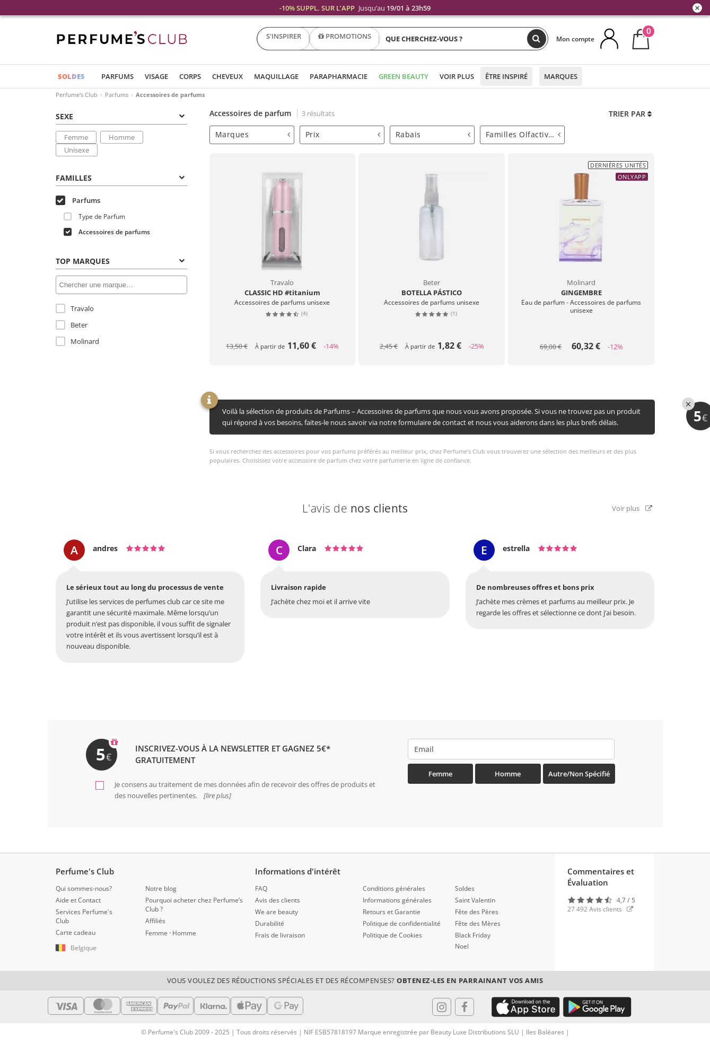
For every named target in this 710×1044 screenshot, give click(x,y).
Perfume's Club (77, 95)
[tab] (251, 135)
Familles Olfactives (523, 134)
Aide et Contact (78, 900)
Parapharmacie (338, 76)
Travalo (75, 308)
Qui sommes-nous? (84, 888)
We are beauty (276, 911)
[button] (92, 948)
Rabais (433, 134)
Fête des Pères (476, 911)
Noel (462, 946)
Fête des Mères (478, 923)
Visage (156, 76)
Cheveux (227, 76)
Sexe (120, 116)
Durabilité (269, 923)
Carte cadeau (75, 932)
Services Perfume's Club (84, 916)
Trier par (630, 114)
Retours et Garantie (391, 911)
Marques (560, 76)
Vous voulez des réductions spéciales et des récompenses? (355, 980)
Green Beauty (403, 76)
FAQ (261, 888)
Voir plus (457, 76)
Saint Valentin (475, 900)
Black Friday (472, 935)
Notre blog (161, 888)
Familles (120, 178)
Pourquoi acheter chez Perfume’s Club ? (194, 905)
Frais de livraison (280, 935)
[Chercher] (536, 38)
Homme (122, 137)
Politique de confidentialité (402, 923)
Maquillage (276, 76)
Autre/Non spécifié (579, 773)
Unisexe (76, 150)
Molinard (77, 341)
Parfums (117, 76)
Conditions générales (394, 888)
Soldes (465, 888)
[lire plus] (216, 795)
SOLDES (71, 76)
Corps (190, 76)
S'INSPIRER (283, 38)
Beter (71, 325)
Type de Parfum (94, 216)
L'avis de (355, 508)
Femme (76, 137)
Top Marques (120, 261)
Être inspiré (506, 76)
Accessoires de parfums (107, 231)
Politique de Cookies (392, 935)
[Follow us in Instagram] (441, 1007)
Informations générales (397, 900)
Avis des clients (277, 900)
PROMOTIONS (344, 38)
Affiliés (155, 920)
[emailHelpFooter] (511, 749)
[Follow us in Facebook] (464, 1007)
